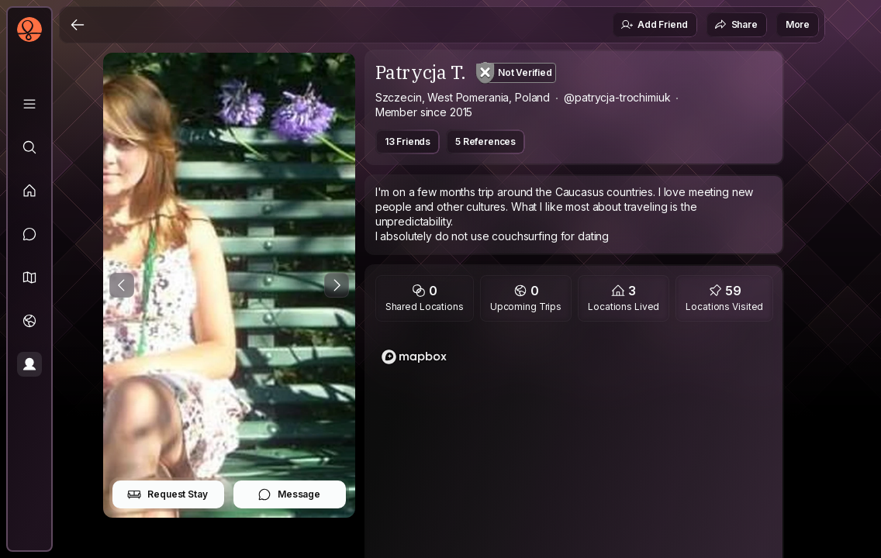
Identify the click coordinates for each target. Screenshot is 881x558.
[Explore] (29, 147)
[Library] (29, 103)
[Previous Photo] (121, 285)
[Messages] (29, 234)
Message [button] (288, 494)
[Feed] (29, 190)
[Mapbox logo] (414, 357)
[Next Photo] (336, 285)
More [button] (798, 24)
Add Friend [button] (653, 25)
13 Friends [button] (407, 141)
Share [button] (736, 25)
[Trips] (29, 320)
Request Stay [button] (167, 494)
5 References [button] (485, 141)
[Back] (77, 24)
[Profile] (29, 364)
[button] (29, 277)
